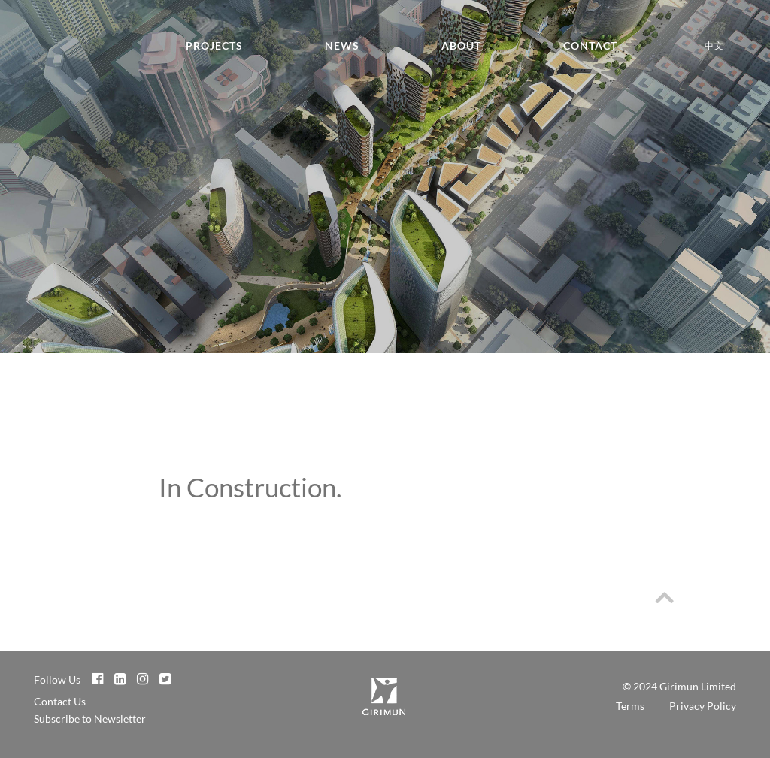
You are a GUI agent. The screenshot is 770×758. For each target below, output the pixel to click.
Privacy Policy (702, 705)
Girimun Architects (45, 53)
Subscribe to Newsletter (90, 718)
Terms (630, 705)
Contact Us (60, 701)
